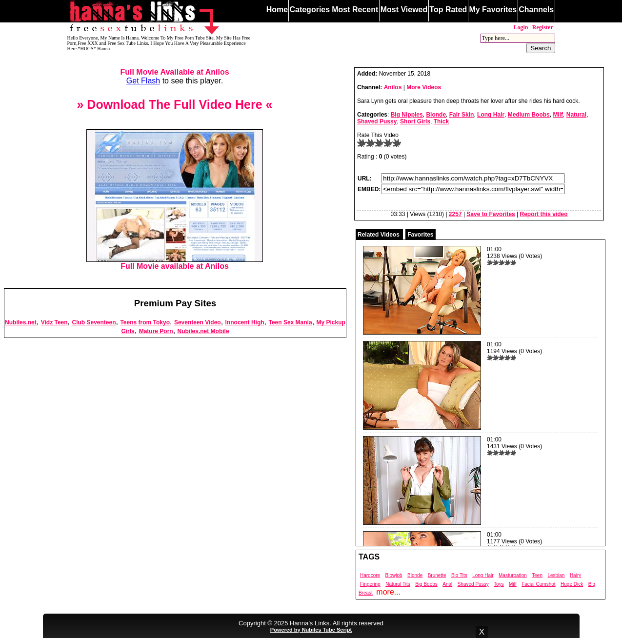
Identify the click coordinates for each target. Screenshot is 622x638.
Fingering (370, 584)
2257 (455, 214)
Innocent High (244, 322)
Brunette (437, 575)
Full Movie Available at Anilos (174, 72)
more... (388, 592)
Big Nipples (407, 114)
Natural (576, 114)
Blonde (436, 114)
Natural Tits (397, 584)
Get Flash (143, 81)
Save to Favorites (490, 214)
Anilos (393, 87)
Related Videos (379, 234)
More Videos (423, 87)
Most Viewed (404, 9)
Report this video (544, 214)
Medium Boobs (529, 114)
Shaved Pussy (377, 121)
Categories (309, 9)
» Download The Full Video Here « (174, 104)
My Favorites (493, 9)
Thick (441, 121)
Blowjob (393, 575)
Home (277, 9)
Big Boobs (426, 584)
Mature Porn (156, 331)
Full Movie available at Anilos (174, 262)
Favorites (420, 234)
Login (520, 27)
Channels (536, 9)
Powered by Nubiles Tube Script (311, 630)
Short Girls (415, 121)
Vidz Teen (54, 322)
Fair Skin (461, 114)
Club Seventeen (94, 322)
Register (542, 27)
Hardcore (370, 575)
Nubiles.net (21, 322)
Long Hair (490, 114)
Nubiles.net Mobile (203, 331)
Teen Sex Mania (290, 322)
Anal (447, 584)
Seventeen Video (197, 322)
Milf (558, 114)
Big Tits (459, 575)
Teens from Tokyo (145, 322)
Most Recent (355, 9)
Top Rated (448, 9)
